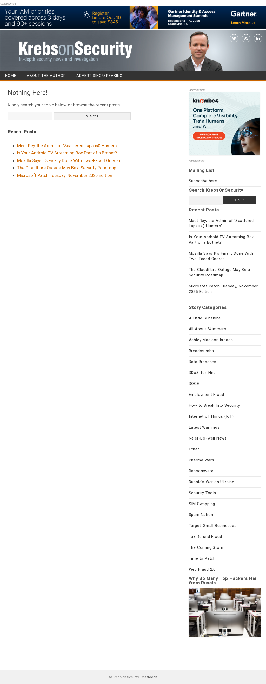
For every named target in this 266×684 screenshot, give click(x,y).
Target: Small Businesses (213, 525)
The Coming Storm (207, 547)
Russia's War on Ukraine (211, 482)
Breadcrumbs (201, 351)
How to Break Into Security (214, 405)
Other (194, 449)
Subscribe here (203, 181)
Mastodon (149, 677)
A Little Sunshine (205, 318)
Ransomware (201, 471)
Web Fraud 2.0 (202, 569)
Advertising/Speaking (99, 76)
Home (10, 76)
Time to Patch (202, 558)
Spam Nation (201, 514)
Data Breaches (202, 361)
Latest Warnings (204, 427)
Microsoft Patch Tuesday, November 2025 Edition (64, 175)
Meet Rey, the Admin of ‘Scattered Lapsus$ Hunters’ (67, 145)
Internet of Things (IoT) (211, 416)
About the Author (46, 76)
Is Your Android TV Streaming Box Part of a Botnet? (67, 153)
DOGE (194, 383)
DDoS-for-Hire (202, 372)
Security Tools (202, 493)
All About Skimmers (207, 329)
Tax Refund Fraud (205, 536)
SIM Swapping (202, 503)
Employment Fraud (206, 394)
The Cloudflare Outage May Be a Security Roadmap (66, 167)
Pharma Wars (201, 460)
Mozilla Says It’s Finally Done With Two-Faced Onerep (68, 160)
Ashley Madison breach (211, 340)
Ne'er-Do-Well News (208, 438)
